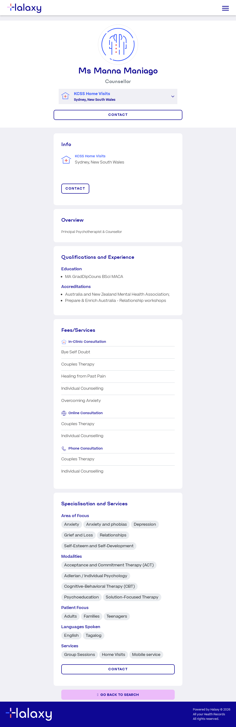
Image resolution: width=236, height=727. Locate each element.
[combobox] (113, 96)
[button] (172, 96)
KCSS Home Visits (90, 156)
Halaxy (214, 710)
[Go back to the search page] (118, 695)
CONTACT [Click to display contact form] (118, 115)
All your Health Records (209, 714)
